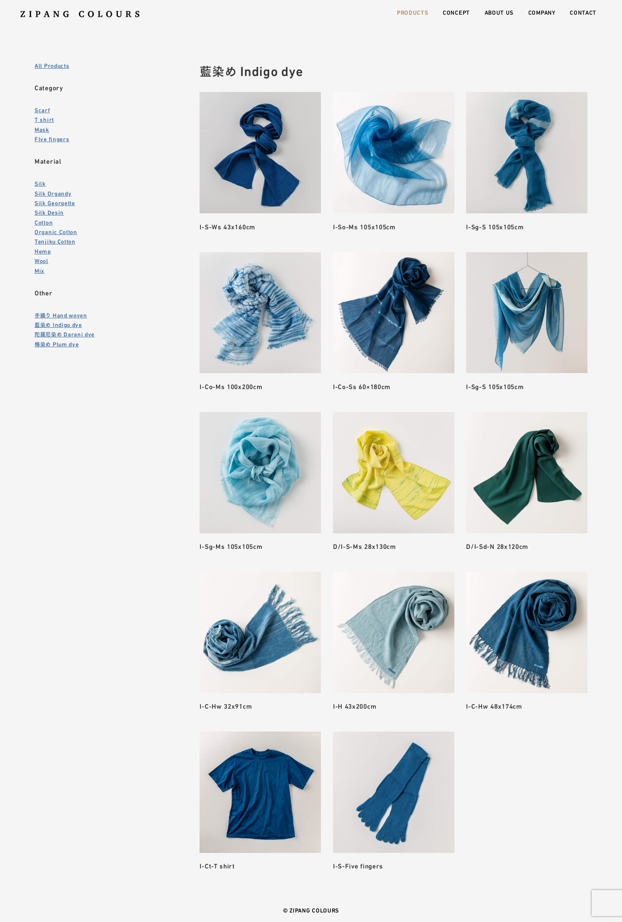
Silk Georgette (55, 202)
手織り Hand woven (61, 315)
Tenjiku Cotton (55, 241)
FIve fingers (52, 139)
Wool (41, 260)
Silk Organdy (53, 193)
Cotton (44, 222)
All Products (52, 65)
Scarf (42, 110)
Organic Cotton (56, 231)
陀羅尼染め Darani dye (65, 334)
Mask (42, 129)
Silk (40, 183)
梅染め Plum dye (57, 344)
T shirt (44, 119)
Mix (39, 270)
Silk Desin (49, 212)
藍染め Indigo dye (58, 324)
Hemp (43, 251)
